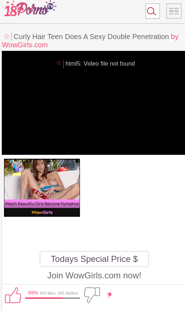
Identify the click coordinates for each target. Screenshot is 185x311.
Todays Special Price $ (94, 259)
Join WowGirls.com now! (94, 275)
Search (149, 12)
